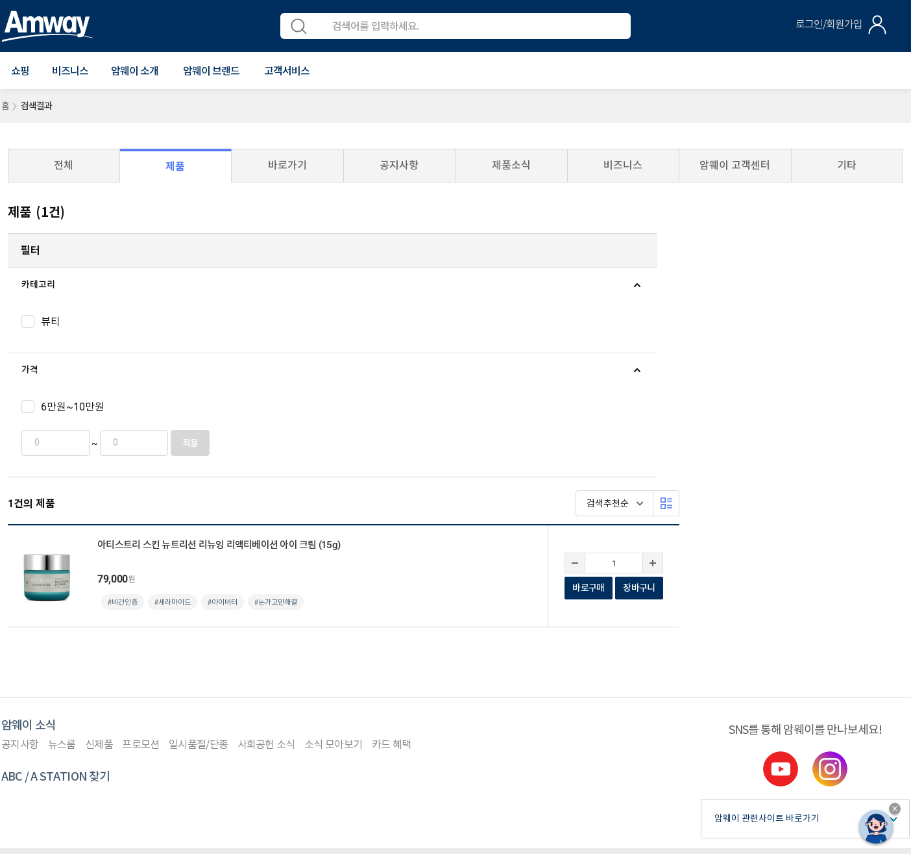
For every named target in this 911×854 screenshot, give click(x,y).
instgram (829, 575)
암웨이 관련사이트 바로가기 (767, 625)
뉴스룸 (62, 551)
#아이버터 (446, 345)
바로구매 (812, 330)
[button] (20, 71)
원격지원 (230, 673)
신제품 (99, 551)
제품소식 (511, 165)
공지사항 (399, 165)
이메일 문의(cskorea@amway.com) (289, 731)
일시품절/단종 (198, 551)
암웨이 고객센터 (734, 165)
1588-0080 (51, 731)
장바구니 (863, 330)
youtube (780, 575)
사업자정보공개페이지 (135, 790)
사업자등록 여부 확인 (434, 673)
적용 (173, 443)
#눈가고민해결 (499, 345)
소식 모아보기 (333, 551)
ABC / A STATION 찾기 (55, 583)
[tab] (106, 285)
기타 (846, 165)
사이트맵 (278, 673)
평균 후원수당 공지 (344, 673)
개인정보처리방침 (83, 672)
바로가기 (287, 165)
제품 (175, 166)
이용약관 (18, 673)
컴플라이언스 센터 (165, 673)
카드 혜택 (391, 551)
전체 (63, 165)
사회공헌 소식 (266, 551)
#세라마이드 (396, 345)
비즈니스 (70, 71)
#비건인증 (346, 345)
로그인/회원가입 (829, 25)
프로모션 (140, 551)
